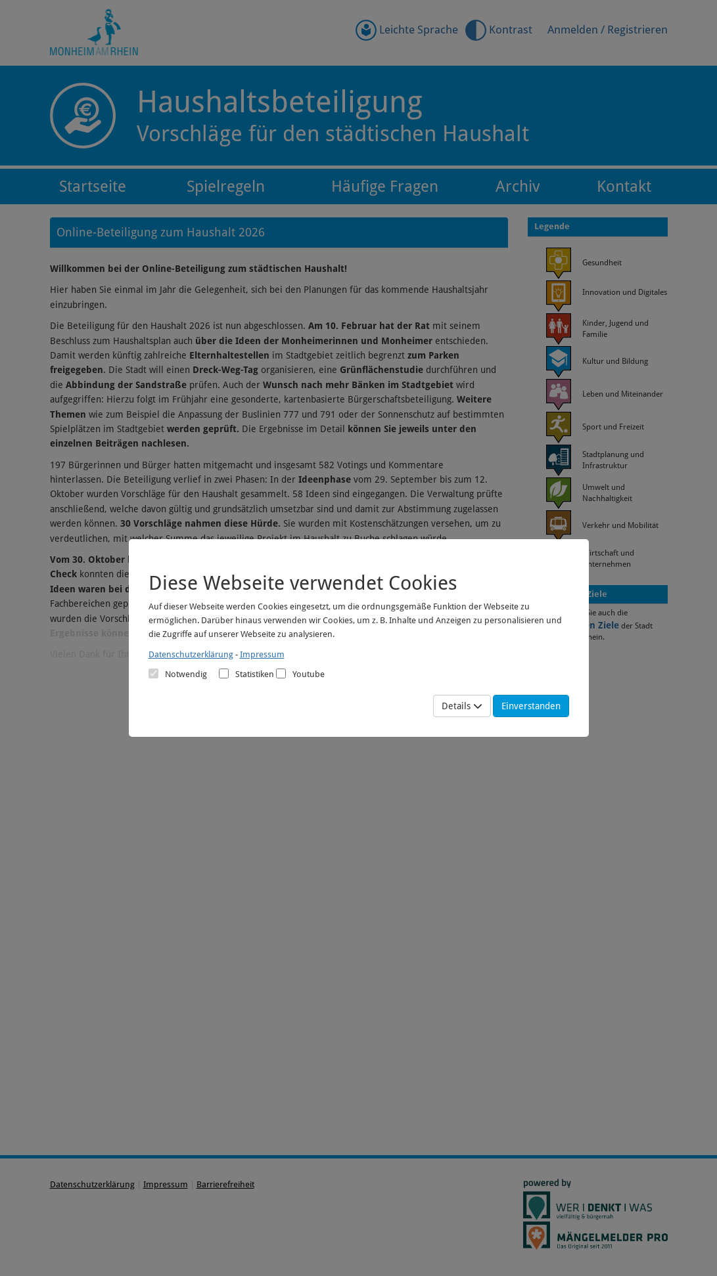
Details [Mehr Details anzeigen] (462, 706)
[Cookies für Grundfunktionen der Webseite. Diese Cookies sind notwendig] (178, 674)
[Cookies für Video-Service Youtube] (281, 673)
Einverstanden (531, 706)
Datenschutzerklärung (191, 654)
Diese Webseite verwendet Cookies (303, 583)
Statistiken (246, 674)
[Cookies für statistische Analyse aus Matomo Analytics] (224, 673)
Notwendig (178, 674)
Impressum (262, 654)
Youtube (300, 674)
